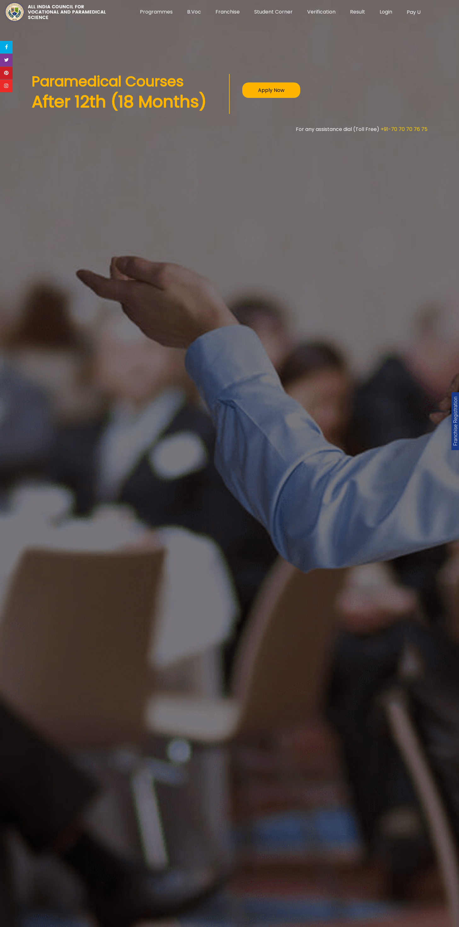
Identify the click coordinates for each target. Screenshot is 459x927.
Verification (321, 11)
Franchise (227, 11)
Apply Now (271, 90)
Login (386, 11)
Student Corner (273, 11)
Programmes (156, 11)
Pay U (414, 12)
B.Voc (194, 11)
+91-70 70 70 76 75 (404, 129)
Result (357, 11)
